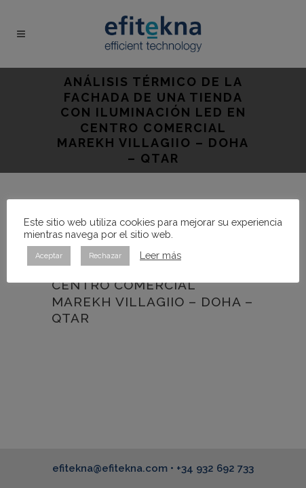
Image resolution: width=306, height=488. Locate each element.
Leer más (160, 255)
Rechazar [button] (105, 255)
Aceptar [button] (48, 255)
